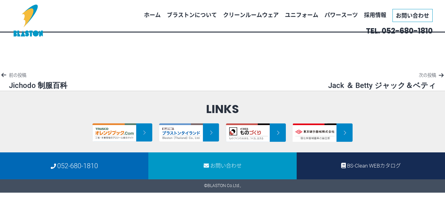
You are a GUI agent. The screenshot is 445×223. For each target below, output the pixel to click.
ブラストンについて (192, 15)
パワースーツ (341, 15)
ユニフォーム (301, 15)
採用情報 (375, 15)
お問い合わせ (412, 15)
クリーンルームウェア (251, 15)
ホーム (152, 15)
